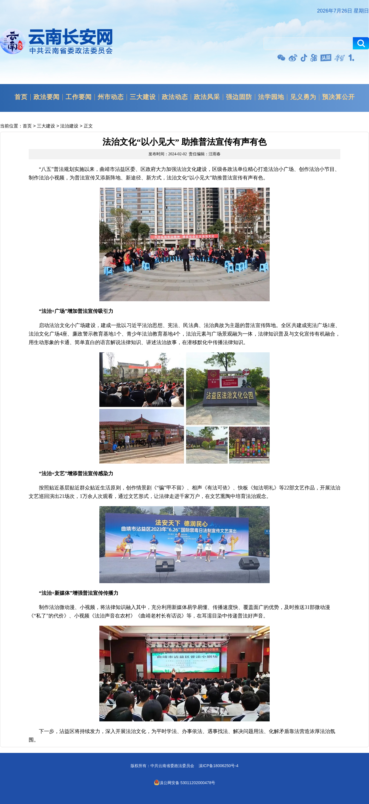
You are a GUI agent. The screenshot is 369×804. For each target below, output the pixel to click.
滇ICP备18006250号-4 (218, 765)
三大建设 (143, 97)
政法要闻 (46, 97)
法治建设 (69, 125)
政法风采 (207, 97)
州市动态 (111, 97)
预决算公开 (338, 97)
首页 (21, 97)
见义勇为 (303, 97)
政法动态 (175, 97)
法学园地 (271, 97)
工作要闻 (79, 97)
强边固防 (239, 97)
